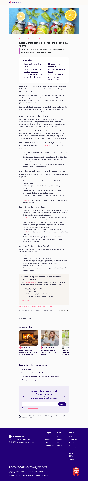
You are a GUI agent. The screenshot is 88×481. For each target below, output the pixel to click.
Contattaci (71, 445)
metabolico (47, 145)
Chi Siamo (71, 436)
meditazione (27, 232)
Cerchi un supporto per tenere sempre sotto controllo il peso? (55, 77)
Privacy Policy (22, 475)
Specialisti (59, 445)
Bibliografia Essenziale (62, 310)
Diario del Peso (31, 282)
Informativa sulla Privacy (33, 408)
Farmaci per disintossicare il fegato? (32, 373)
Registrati (47, 439)
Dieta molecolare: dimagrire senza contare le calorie (36, 306)
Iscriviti (62, 404)
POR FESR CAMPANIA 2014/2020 (72, 455)
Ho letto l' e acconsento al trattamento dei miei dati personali (42, 408)
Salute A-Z (47, 442)
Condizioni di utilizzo (13, 475)
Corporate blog (73, 439)
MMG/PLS (59, 442)
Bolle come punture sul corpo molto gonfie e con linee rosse (40, 376)
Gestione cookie (29, 475)
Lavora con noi (73, 450)
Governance (72, 459)
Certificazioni (72, 448)
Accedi (46, 436)
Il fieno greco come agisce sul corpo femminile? (36, 380)
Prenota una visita (49, 445)
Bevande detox (26, 369)
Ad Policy (71, 442)
